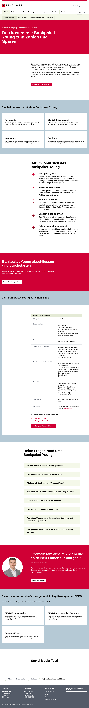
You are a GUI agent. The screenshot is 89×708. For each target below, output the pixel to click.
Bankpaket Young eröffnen (43, 426)
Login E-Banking (75, 6)
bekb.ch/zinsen (68, 409)
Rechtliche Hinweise (27, 704)
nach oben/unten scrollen (87, 706)
